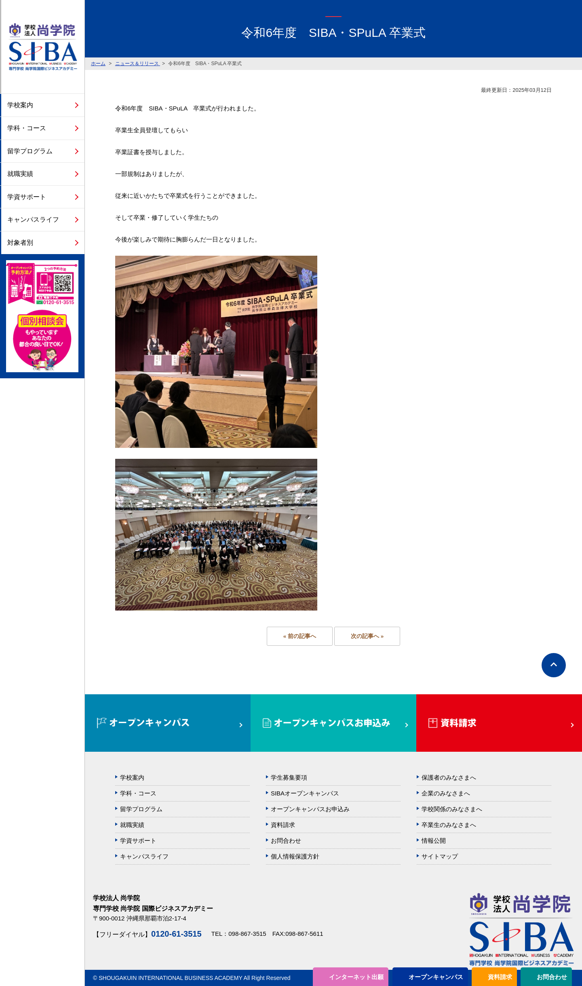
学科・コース (26, 128)
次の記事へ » (367, 636)
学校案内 (20, 105)
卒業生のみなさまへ (449, 824)
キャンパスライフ (33, 219)
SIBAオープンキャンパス (305, 793)
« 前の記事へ (299, 636)
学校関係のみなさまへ (452, 809)
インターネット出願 (356, 976)
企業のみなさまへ (446, 793)
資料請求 (500, 976)
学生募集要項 (289, 777)
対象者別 (20, 242)
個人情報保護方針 (295, 856)
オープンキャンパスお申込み (310, 809)
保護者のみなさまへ (449, 777)
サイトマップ (440, 856)
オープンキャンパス (436, 976)
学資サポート (26, 196)
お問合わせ (552, 976)
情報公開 (434, 840)
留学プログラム (30, 151)
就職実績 (20, 173)
